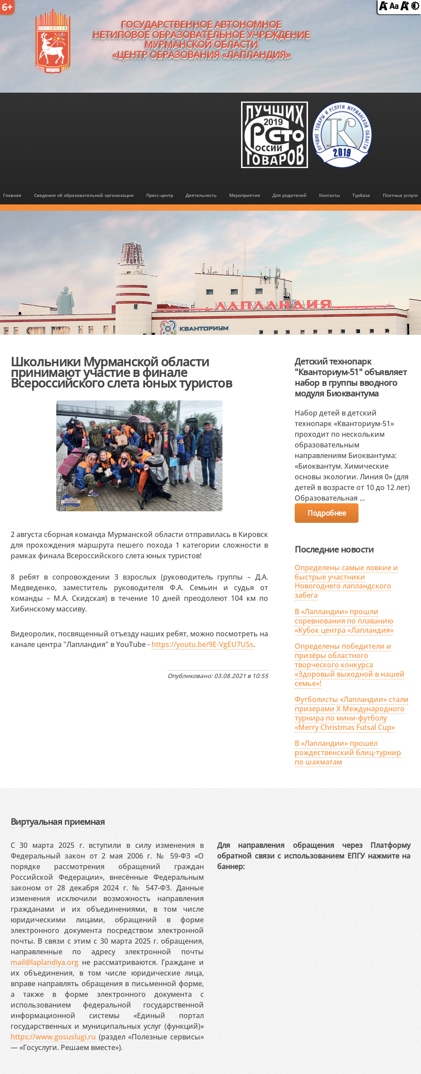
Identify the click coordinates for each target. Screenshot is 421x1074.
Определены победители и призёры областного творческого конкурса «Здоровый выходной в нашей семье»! (350, 664)
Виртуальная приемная (58, 821)
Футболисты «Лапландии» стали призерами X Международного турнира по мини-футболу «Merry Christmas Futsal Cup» (352, 713)
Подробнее (327, 513)
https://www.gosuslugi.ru (53, 1037)
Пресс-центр (159, 195)
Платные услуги (400, 195)
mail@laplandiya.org (44, 962)
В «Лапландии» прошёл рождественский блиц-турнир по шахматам (348, 752)
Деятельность (201, 195)
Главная (12, 195)
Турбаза (361, 195)
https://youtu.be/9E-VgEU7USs (202, 644)
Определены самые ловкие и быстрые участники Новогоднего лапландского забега (346, 581)
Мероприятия (244, 195)
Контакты (329, 195)
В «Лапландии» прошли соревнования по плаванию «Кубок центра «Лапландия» (344, 621)
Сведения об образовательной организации (84, 195)
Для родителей (290, 195)
